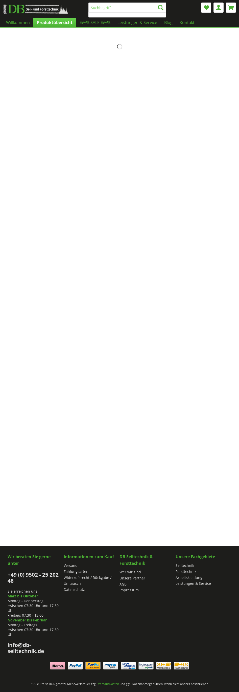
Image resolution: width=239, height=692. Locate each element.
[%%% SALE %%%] (95, 22)
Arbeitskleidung (189, 577)
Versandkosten (108, 684)
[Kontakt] (187, 22)
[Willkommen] (18, 22)
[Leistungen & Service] (137, 22)
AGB (123, 584)
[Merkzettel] (206, 8)
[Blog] (168, 22)
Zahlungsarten (76, 571)
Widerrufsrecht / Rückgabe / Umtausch (87, 580)
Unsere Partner (132, 578)
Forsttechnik (186, 571)
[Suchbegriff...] (127, 8)
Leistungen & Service (193, 583)
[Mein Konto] (218, 8)
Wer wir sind (130, 572)
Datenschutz (74, 589)
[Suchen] (160, 8)
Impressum (129, 590)
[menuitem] (127, 10)
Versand (71, 565)
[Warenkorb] (231, 8)
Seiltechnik (185, 565)
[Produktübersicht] (54, 22)
